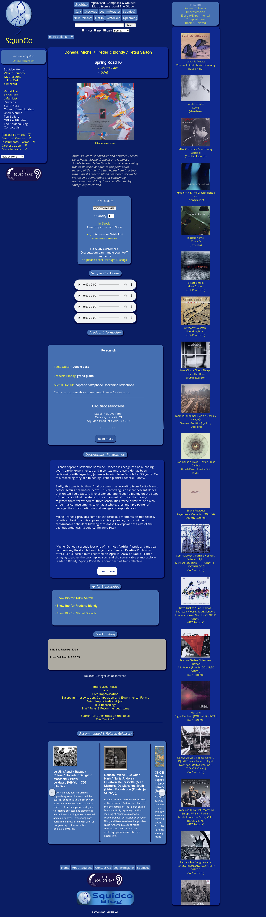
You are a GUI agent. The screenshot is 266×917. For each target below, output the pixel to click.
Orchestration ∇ (14, 145)
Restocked (113, 18)
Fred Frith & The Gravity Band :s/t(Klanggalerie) (196, 194)
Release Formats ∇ (16, 135)
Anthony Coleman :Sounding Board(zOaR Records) (195, 330)
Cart (78, 11)
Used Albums (13, 113)
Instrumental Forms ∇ (18, 142)
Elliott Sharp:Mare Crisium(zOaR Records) (195, 285)
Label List (11, 95)
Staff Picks (11, 105)
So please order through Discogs (104, 260)
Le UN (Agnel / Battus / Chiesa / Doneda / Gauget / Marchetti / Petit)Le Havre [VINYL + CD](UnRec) (72, 779)
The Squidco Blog (16, 124)
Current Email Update (18, 109)
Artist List (11, 91)
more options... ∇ (61, 36)
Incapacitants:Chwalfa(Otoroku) (195, 240)
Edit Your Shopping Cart (23, 61)
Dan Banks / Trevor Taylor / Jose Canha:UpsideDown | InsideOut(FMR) (195, 465)
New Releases (83, 18)
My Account (12, 76)
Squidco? (129, 11)
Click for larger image (105, 143)
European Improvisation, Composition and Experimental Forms (105, 697)
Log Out (12, 80)
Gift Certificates (15, 120)
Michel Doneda (64, 385)
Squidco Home (14, 69)
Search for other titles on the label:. (105, 717)
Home (65, 867)
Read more (105, 438)
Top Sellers (11, 116)
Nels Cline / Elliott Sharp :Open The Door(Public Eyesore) (195, 372)
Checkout (10, 84)
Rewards (10, 102)
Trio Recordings (105, 705)
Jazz (105, 690)
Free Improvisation (105, 694)
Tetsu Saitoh (62, 366)
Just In (99, 18)
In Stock (104, 223)
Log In (90, 234)
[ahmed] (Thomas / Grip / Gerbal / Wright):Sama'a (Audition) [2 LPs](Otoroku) (195, 419)
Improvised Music (105, 686)
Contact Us (11, 127)
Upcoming (130, 18)
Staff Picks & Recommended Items (105, 708)
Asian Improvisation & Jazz (105, 701)
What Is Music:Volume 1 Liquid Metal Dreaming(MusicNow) (195, 63)
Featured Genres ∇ (16, 138)
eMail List (10, 98)
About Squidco (14, 73)
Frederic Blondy (65, 376)
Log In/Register (109, 11)
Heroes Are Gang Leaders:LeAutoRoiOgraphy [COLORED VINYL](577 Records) (196, 866)
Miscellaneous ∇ (14, 149)
